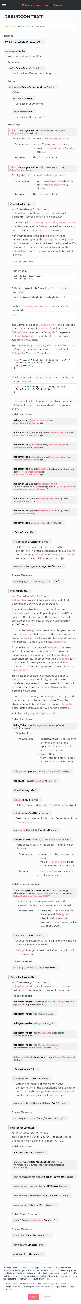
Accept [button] (34, 1297)
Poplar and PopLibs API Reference (42, 4)
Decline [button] (47, 1297)
